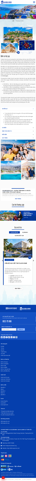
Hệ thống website (5, 418)
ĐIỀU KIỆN (4, 134)
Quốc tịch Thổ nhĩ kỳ (5, 379)
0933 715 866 (7, 321)
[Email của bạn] (9, 329)
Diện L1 (2, 389)
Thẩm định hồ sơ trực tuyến (7, 413)
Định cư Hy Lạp (4, 362)
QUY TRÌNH (4, 138)
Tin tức (2, 348)
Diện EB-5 (3, 387)
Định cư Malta (4, 367)
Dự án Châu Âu (4, 401)
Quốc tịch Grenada (5, 381)
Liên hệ (2, 350)
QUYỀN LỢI (4, 108)
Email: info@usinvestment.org (9, 445)
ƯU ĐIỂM (4, 127)
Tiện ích (3, 408)
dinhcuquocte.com (5, 421)
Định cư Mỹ (3, 385)
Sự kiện (2, 346)
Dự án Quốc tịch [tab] (19, 235)
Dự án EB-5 (3, 403)
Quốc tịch (3, 374)
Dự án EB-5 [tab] (25, 232)
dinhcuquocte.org (5, 423)
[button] (33, 260)
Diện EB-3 (3, 391)
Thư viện (3, 353)
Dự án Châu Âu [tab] (14, 232)
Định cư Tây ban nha (5, 369)
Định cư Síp (3, 365)
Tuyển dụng (3, 351)
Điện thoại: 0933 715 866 (8, 443)
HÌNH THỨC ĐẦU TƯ (7, 131)
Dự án (2, 398)
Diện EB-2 (3, 394)
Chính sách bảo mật (5, 355)
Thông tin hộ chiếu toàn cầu (7, 411)
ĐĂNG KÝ (21, 329)
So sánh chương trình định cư (7, 415)
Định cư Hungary (4, 363)
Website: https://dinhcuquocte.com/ (11, 448)
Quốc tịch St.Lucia (5, 377)
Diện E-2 (3, 393)
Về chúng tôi (4, 343)
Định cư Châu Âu (5, 359)
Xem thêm (18, 288)
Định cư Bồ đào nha (5, 371)
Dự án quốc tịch (4, 404)
